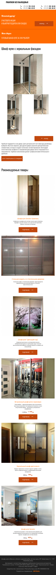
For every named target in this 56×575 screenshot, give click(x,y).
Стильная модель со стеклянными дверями (28, 279)
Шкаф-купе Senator (28, 529)
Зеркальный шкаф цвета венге (28, 466)
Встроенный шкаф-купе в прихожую (28, 402)
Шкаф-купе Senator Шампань (28, 219)
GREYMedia (36, 571)
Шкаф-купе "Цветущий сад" (28, 340)
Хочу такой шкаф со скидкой (12, 158)
